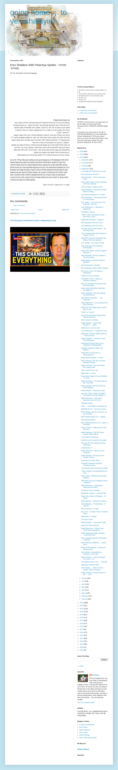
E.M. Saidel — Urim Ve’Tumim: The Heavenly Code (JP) (93, 203)
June (83, 584)
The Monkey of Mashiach (89, 437)
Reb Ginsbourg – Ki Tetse (90, 509)
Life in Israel (83, 732)
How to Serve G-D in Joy (89, 370)
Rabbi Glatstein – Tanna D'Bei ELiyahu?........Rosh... (91, 324)
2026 (82, 151)
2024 (82, 157)
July (83, 581)
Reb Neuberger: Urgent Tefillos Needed (94, 268)
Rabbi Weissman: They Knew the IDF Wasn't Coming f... (94, 190)
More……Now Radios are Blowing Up (94, 406)
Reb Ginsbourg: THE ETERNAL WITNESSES (92, 247)
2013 (82, 632)
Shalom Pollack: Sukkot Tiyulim (91, 187)
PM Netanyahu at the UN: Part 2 (92, 226)
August (84, 578)
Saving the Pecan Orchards (90, 490)
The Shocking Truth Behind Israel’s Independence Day (33, 221)
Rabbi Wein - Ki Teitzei (88, 516)
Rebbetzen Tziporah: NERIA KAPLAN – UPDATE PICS (94, 334)
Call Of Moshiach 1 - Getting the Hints (94, 331)
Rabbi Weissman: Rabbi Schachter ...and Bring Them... (93, 534)
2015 (82, 626)
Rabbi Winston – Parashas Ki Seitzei (93, 501)
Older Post (65, 210)
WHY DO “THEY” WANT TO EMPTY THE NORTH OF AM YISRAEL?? (93, 394)
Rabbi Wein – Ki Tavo (88, 373)
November (85, 163)
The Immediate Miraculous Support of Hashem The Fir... (94, 234)
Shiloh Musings (84, 735)
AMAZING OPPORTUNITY (90, 565)
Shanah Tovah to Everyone (90, 276)
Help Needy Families (88, 420)
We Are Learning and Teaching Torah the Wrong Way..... (93, 284)
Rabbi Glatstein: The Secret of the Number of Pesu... (92, 456)
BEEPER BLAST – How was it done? (93, 409)
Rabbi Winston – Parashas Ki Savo (93, 390)
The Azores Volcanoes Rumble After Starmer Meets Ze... (93, 316)
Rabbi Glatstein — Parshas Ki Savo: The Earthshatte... (93, 339)
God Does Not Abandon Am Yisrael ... (94, 195)
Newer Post (15, 210)
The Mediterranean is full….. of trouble (94, 562)
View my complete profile (85, 702)
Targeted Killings (86, 403)
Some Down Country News (90, 460)
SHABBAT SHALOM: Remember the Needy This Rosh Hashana (93, 239)
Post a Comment (19, 205)
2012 (82, 635)
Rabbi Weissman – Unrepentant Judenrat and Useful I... (92, 486)
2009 (82, 644)
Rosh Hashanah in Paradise (90, 265)
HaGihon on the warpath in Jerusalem (94, 440)
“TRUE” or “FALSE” (87, 312)
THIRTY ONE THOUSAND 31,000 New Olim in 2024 (92, 216)
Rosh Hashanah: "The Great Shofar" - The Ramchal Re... (94, 294)
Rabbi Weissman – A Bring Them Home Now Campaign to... (92, 529)
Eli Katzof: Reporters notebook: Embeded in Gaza (91, 464)
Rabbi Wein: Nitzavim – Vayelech (92, 220)
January (84, 599)
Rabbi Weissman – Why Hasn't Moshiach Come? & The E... (91, 399)
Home (40, 210)
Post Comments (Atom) (27, 213)
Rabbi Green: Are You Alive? (90, 328)
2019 (82, 615)
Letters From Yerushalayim (88, 113)
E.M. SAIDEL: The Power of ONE (92, 243)
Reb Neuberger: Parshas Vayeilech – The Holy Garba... (93, 256)
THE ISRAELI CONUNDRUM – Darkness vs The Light (91, 553)
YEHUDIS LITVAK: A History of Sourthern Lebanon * (91, 280)
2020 (82, 611)
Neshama (95, 675)
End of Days (83, 727)
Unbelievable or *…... (88, 448)
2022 (82, 606)
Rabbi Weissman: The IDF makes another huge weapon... (92, 433)
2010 (82, 641)
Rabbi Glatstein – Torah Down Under (93, 522)
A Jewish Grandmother (87, 725)
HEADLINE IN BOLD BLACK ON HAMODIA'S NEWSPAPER (92, 344)
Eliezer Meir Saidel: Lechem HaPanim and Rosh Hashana (94, 183)
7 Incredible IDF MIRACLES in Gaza (93, 171)
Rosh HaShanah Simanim (90, 174)
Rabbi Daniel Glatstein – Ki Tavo (92, 358)
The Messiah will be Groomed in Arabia (94, 468)
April (83, 590)
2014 (82, 629)
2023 (82, 603)
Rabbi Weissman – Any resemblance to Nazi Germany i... (94, 303)
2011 (82, 638)
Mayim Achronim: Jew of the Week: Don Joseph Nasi (93, 366)
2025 (82, 154)
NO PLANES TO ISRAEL (89, 320)
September (85, 169)
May (83, 587)
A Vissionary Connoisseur (88, 110)
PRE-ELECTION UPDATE (90, 525)
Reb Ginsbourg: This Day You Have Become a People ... (93, 361)
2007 (82, 650)
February (85, 596)
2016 (82, 623)
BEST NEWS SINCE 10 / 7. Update (93, 417)
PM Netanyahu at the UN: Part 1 (92, 223)
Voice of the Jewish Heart (87, 738)
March (84, 593)
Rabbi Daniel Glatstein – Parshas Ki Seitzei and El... (93, 548)
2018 (82, 617)
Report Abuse (83, 749)
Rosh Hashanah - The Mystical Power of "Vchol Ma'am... (94, 198)
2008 (82, 647)
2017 (82, 620)
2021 (82, 609)
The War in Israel (87, 519)
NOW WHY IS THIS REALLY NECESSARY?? (91, 354)
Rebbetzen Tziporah (88, 212)
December (85, 160)
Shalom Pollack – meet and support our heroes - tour (93, 558)
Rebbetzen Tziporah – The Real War (93, 493)
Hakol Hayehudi (84, 730)
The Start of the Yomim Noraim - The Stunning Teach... (93, 229)
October (84, 166)
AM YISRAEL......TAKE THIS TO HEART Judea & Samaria (92, 569)
